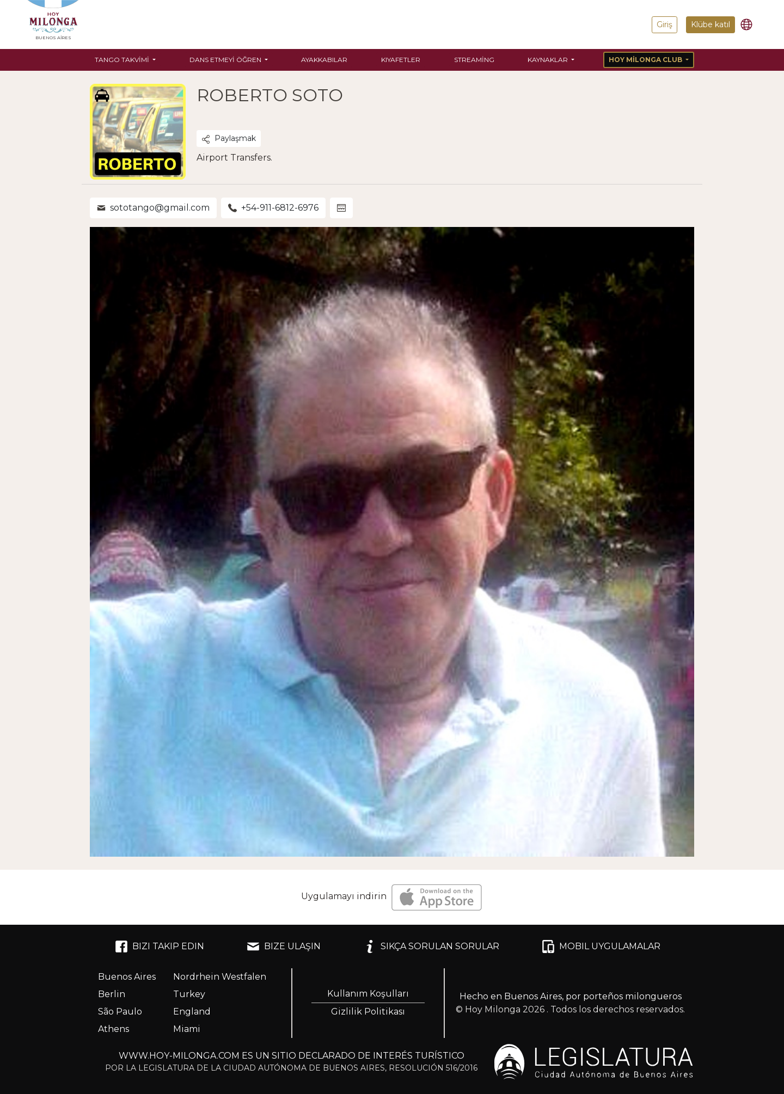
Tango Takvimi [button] (123, 60)
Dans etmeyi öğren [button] (226, 60)
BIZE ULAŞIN (284, 946)
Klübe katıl (710, 24)
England (192, 1011)
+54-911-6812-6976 (273, 207)
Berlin (111, 994)
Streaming (474, 60)
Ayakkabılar (324, 60)
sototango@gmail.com (153, 207)
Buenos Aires (127, 977)
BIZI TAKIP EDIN (159, 946)
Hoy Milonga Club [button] (646, 60)
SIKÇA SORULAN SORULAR (431, 946)
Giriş (664, 24)
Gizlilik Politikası (368, 1011)
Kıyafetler (400, 60)
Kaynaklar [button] (548, 60)
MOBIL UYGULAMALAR (601, 946)
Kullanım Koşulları (368, 993)
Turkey (189, 994)
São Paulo (120, 1011)
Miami (186, 1029)
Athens (113, 1029)
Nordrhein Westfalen (219, 977)
